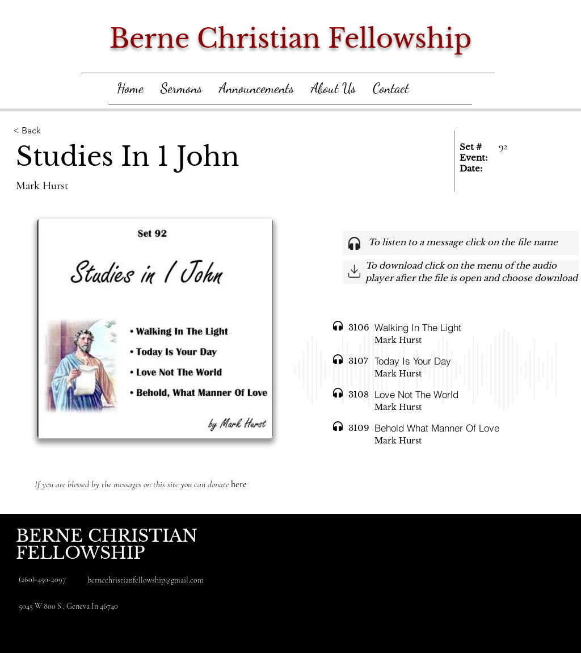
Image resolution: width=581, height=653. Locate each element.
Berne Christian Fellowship (290, 38)
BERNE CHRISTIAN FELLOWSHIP (106, 544)
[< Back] (70, 130)
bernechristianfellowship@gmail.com (145, 580)
